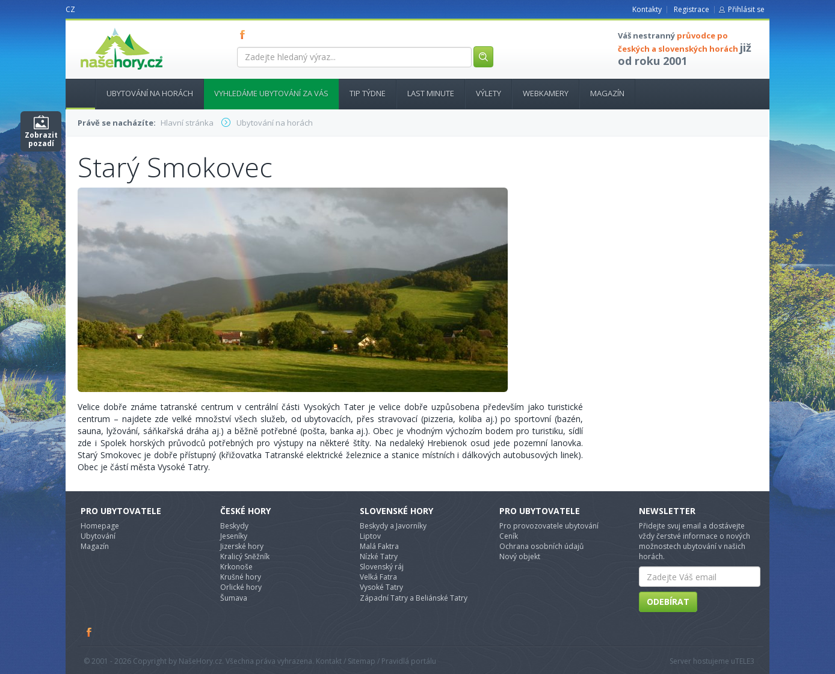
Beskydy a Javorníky (393, 526)
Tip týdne (368, 93)
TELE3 (744, 661)
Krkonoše (236, 567)
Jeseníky (233, 536)
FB (245, 34)
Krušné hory (240, 577)
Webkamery (545, 93)
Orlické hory (241, 587)
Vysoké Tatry (381, 587)
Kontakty (647, 9)
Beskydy (234, 526)
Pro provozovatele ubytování (549, 526)
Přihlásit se (746, 9)
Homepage (100, 526)
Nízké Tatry (379, 556)
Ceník (508, 536)
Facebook (90, 632)
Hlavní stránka (75, 93)
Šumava (233, 598)
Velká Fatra (378, 577)
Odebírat (668, 601)
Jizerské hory (241, 546)
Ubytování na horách (149, 93)
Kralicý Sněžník (245, 556)
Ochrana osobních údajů (541, 546)
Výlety (488, 93)
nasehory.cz (100, 27)
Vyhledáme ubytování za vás (271, 93)
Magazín (607, 93)
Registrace (691, 9)
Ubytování (98, 536)
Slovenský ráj (382, 567)
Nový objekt (519, 556)
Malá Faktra (379, 546)
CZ (70, 9)
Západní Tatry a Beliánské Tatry (413, 598)
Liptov (370, 536)
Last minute (430, 93)
